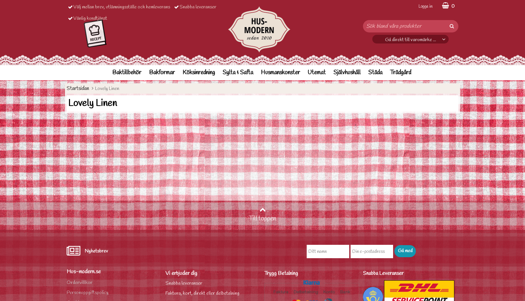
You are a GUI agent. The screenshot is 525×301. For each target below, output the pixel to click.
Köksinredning (198, 73)
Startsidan (78, 88)
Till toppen (262, 214)
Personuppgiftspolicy (87, 293)
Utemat (317, 73)
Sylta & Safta (238, 73)
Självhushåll (347, 73)
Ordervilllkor (79, 283)
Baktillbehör (126, 73)
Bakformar (162, 73)
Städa (375, 73)
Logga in (426, 6)
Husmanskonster (280, 73)
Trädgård (400, 73)
